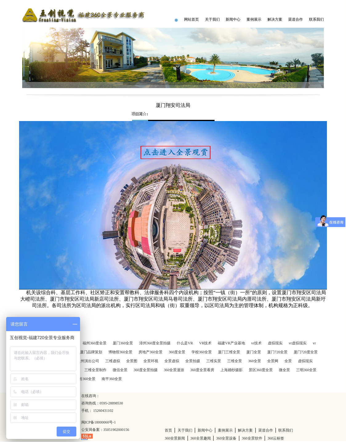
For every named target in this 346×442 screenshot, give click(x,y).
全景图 (131, 361)
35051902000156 (116, 430)
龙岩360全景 (85, 379)
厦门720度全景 (306, 352)
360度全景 (177, 352)
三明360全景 (306, 370)
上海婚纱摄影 (231, 370)
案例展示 (254, 19)
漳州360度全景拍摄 (155, 343)
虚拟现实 (275, 343)
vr (314, 343)
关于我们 (212, 19)
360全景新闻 (175, 438)
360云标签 (276, 438)
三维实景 (213, 361)
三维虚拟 (112, 361)
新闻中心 (233, 19)
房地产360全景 (151, 352)
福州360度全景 (94, 343)
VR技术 (205, 343)
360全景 (254, 361)
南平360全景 (112, 379)
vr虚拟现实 (298, 343)
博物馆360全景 (120, 352)
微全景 (284, 370)
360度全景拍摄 (146, 370)
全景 (288, 361)
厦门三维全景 (229, 352)
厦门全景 (253, 352)
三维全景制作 (95, 370)
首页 (168, 430)
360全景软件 (252, 438)
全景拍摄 (192, 361)
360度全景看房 (202, 370)
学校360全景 (201, 352)
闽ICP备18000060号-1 (98, 422)
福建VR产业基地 (231, 343)
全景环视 (150, 361)
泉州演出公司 (88, 361)
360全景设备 (226, 438)
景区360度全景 (261, 370)
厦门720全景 (277, 352)
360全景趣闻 (201, 438)
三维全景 (234, 361)
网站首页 (191, 19)
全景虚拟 (171, 361)
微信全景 (120, 370)
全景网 (272, 361)
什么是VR (185, 343)
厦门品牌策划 (91, 352)
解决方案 (275, 19)
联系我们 (316, 19)
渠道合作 (295, 19)
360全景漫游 (174, 370)
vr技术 (256, 343)
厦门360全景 (123, 343)
